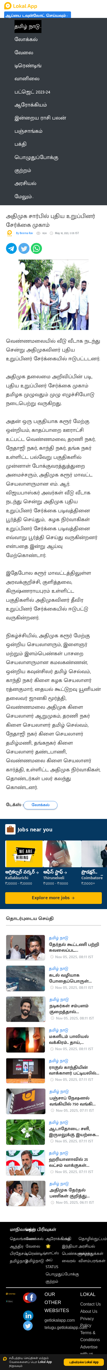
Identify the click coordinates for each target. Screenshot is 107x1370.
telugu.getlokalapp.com (66, 1327)
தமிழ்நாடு (19, 1261)
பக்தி (66, 1238)
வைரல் (69, 1261)
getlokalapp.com (60, 1320)
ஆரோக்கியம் (58, 1238)
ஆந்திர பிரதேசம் (18, 1250)
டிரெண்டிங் (36, 1253)
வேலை (33, 1246)
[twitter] (24, 251)
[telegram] (12, 251)
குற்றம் (52, 1281)
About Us (88, 1311)
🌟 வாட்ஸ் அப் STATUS (52, 1256)
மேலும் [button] (24, 196)
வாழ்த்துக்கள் (91, 1253)
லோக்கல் (35, 1238)
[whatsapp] (37, 251)
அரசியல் (87, 1246)
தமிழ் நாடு (27, 26)
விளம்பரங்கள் (92, 1261)
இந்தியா (69, 1246)
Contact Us (90, 1304)
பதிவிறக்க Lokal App (84, 1362)
